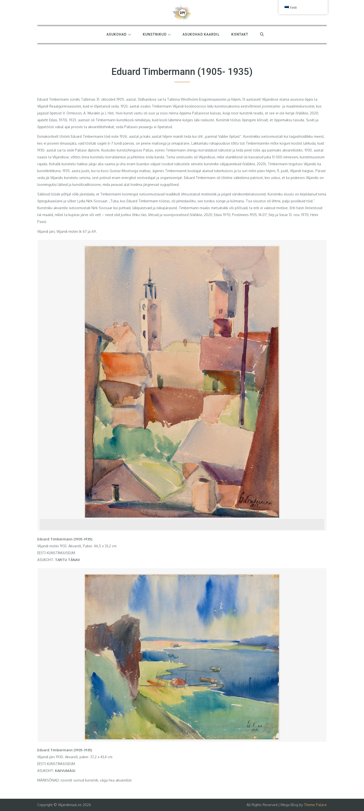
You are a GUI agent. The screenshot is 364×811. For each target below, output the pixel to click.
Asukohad (118, 34)
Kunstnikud (157, 34)
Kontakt (239, 34)
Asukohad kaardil (201, 34)
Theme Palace (315, 805)
